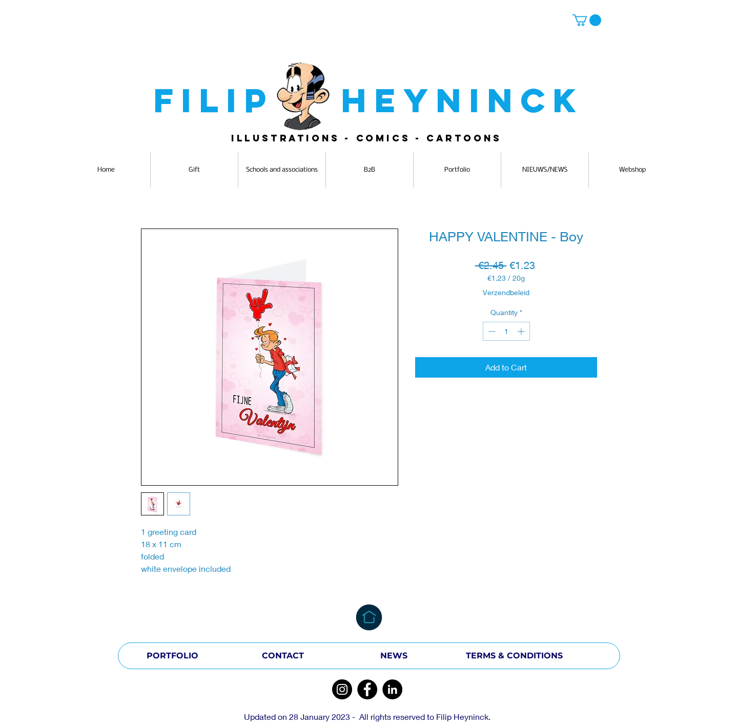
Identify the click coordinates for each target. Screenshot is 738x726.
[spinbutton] (506, 331)
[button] (586, 20)
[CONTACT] (283, 656)
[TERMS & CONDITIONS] (514, 656)
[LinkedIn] (392, 689)
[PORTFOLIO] (172, 656)
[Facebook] (367, 689)
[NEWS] (393, 656)
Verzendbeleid (506, 292)
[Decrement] (490, 331)
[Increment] (522, 331)
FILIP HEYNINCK (369, 100)
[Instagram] (342, 689)
